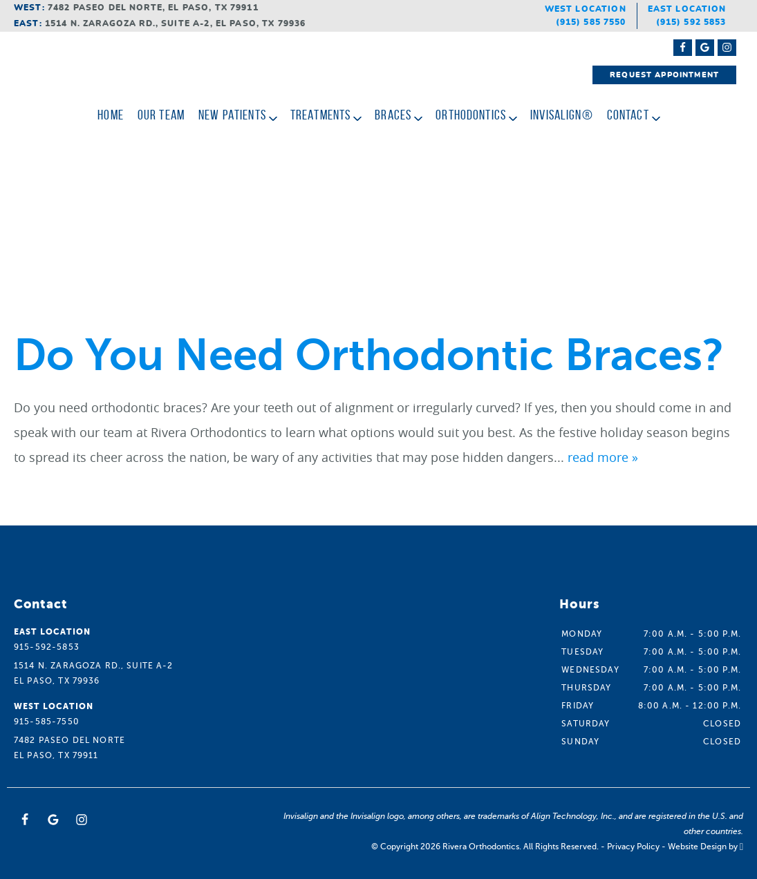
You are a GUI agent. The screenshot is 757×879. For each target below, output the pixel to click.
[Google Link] (53, 820)
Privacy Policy (633, 846)
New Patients (232, 114)
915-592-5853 (47, 647)
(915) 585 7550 (591, 22)
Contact (628, 114)
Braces (393, 114)
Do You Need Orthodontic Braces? (369, 355)
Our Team (161, 114)
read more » (603, 457)
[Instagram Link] (727, 47)
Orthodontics (471, 114)
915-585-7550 (47, 721)
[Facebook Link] (682, 47)
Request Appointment (664, 75)
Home (110, 114)
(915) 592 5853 (691, 22)
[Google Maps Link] (704, 47)
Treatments (320, 114)
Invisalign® (561, 114)
